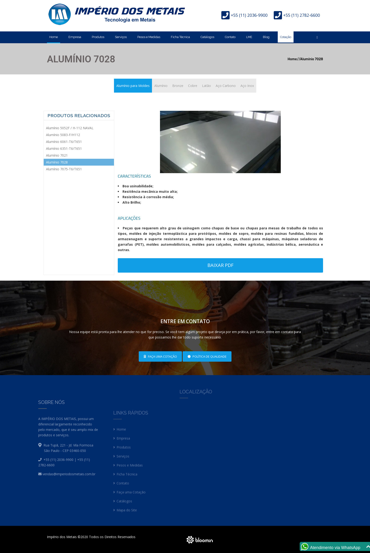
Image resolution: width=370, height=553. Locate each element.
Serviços (121, 37)
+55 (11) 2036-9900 (249, 15)
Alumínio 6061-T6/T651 (64, 141)
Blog (266, 37)
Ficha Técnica (180, 37)
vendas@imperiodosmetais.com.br (62, 474)
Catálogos (207, 37)
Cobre (192, 85)
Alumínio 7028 (311, 59)
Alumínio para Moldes (133, 85)
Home (53, 37)
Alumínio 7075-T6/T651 (64, 169)
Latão (206, 85)
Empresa (74, 37)
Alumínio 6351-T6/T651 (64, 148)
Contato (230, 37)
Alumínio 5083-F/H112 (63, 135)
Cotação (285, 37)
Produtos (98, 37)
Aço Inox (247, 85)
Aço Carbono (226, 85)
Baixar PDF (220, 265)
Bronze (177, 85)
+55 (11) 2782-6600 (301, 15)
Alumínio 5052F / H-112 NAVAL (69, 128)
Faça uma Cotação (129, 495)
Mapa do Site (125, 513)
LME (249, 37)
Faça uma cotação (160, 356)
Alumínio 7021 (57, 155)
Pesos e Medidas (148, 37)
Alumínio (161, 85)
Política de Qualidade (207, 356)
